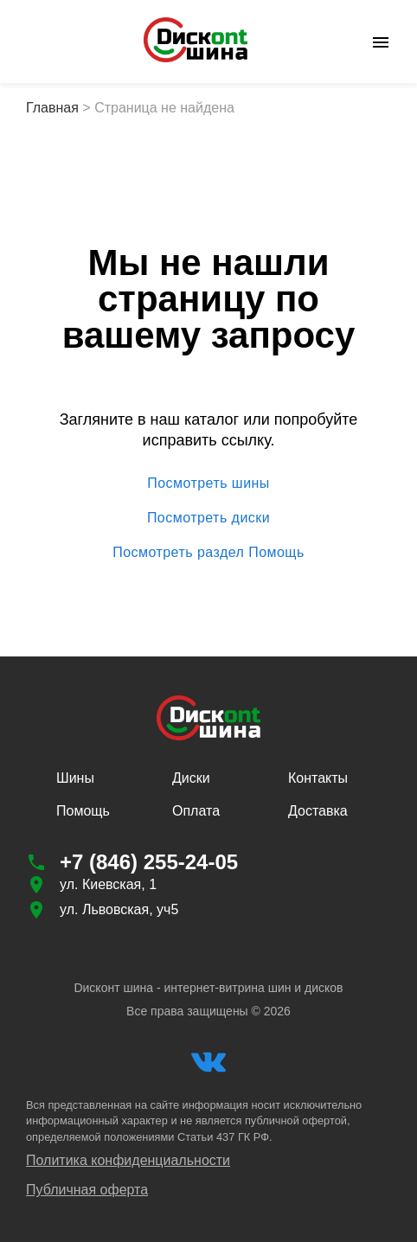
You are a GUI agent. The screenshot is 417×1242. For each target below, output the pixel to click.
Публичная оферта (87, 1189)
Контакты (318, 778)
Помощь (83, 810)
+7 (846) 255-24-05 (149, 862)
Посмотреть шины (208, 483)
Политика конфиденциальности (128, 1160)
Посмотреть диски (208, 518)
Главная (52, 107)
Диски (191, 778)
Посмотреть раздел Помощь (208, 552)
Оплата (196, 810)
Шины (75, 778)
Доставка (318, 810)
